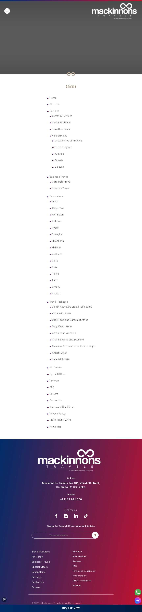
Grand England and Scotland (68, 339)
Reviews (54, 380)
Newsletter (55, 426)
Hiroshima (58, 241)
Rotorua (56, 221)
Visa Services (59, 135)
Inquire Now (71, 608)
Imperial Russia (60, 359)
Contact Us (56, 400)
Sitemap (77, 585)
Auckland (57, 254)
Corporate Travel (61, 181)
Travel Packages (59, 301)
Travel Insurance (61, 129)
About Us (55, 104)
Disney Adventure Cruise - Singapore (72, 306)
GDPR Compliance (82, 580)
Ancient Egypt (59, 352)
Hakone (56, 247)
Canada (59, 160)
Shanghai (57, 234)
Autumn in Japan (61, 313)
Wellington (58, 214)
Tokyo (55, 274)
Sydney (56, 287)
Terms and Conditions (62, 407)
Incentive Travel (60, 188)
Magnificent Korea (62, 326)
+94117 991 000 (71, 499)
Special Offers (57, 374)
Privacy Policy (57, 413)
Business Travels (59, 176)
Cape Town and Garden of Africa (70, 320)
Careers (54, 394)
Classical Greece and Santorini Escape (73, 346)
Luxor (55, 201)
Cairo (55, 260)
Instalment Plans (61, 122)
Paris (55, 280)
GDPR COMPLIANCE (61, 420)
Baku (55, 267)
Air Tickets (55, 367)
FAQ (52, 387)
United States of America (68, 140)
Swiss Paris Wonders (64, 333)
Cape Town (58, 208)
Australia (60, 153)
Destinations (57, 196)
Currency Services (62, 116)
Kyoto (55, 227)
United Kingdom (63, 147)
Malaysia (60, 167)
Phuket (56, 293)
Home (53, 98)
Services (54, 111)
